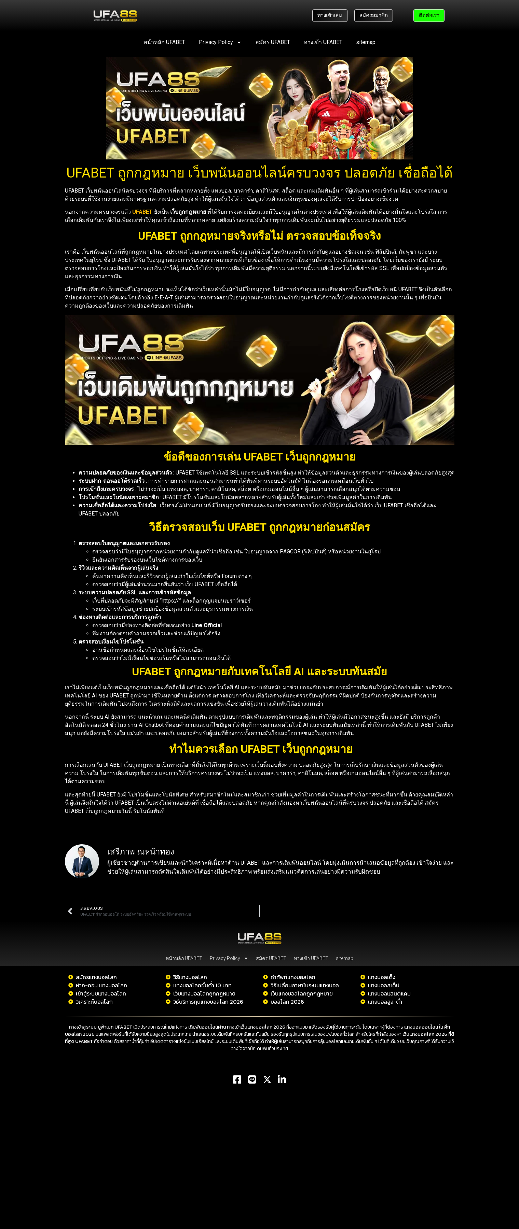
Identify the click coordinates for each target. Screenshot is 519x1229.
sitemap (365, 42)
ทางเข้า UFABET (323, 42)
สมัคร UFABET (273, 42)
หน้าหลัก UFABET (164, 42)
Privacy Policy (220, 42)
